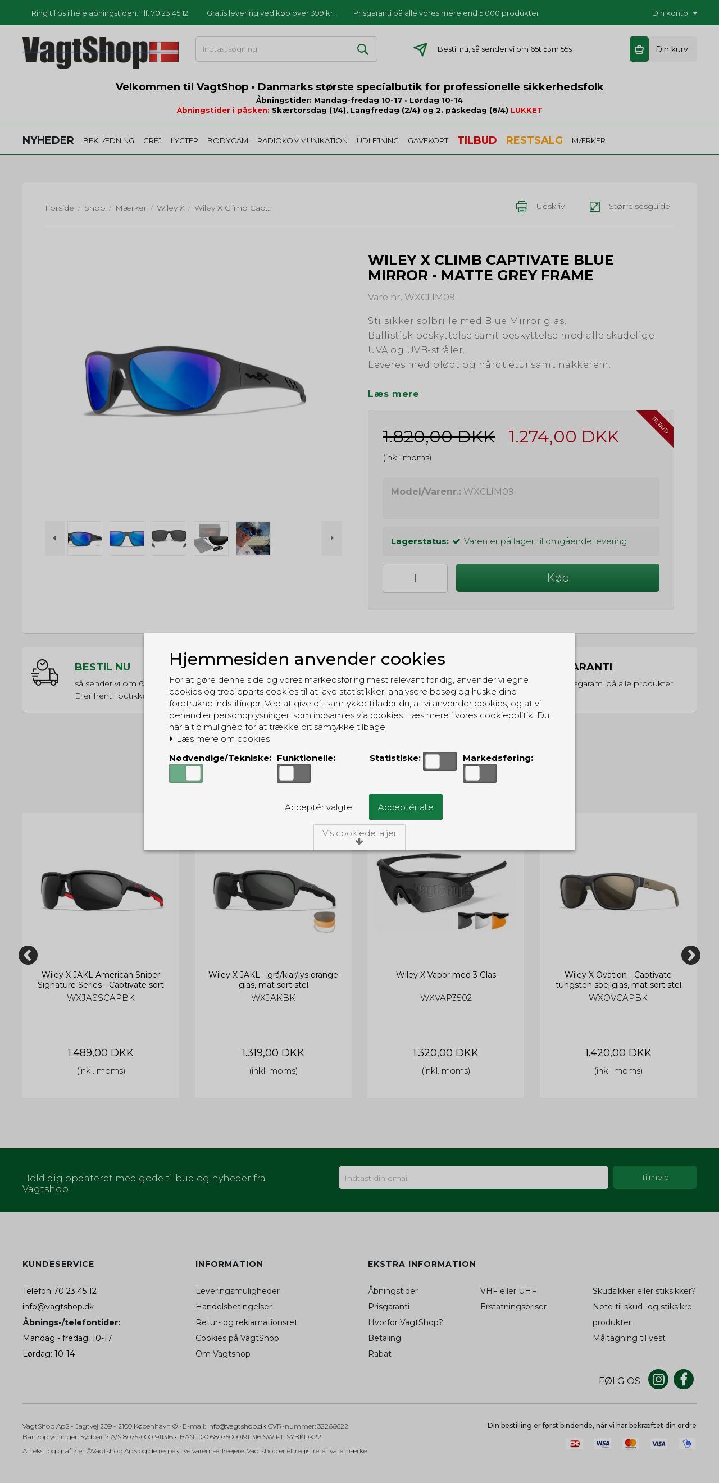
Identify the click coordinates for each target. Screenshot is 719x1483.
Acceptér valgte (318, 807)
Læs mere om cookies (219, 738)
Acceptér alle (406, 807)
